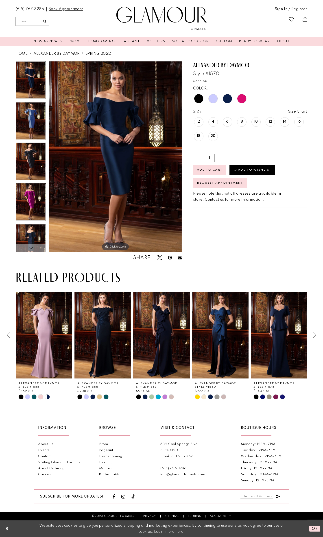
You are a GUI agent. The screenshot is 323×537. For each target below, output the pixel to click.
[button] (291, 9)
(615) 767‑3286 (173, 468)
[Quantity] (204, 158)
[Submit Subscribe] (278, 496)
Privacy (149, 516)
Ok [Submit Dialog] (315, 528)
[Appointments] (65, 9)
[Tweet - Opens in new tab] (159, 258)
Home (22, 54)
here (179, 532)
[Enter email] (256, 495)
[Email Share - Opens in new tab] (180, 257)
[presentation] (44, 335)
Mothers (106, 468)
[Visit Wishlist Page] (291, 19)
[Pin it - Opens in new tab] (170, 257)
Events (43, 450)
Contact (45, 456)
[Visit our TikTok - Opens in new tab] (133, 497)
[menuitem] (29, 9)
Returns (194, 516)
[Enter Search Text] (32, 21)
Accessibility (220, 516)
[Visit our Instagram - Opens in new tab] (123, 496)
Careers (45, 474)
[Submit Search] (44, 21)
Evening (106, 462)
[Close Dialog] (7, 529)
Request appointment (220, 183)
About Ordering (51, 468)
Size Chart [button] (297, 112)
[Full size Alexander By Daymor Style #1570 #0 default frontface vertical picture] (115, 156)
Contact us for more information (233, 200)
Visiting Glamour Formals (59, 462)
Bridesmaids (109, 474)
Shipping (172, 516)
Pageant (106, 450)
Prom (103, 444)
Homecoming (110, 456)
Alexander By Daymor (56, 54)
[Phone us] (29, 9)
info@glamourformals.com (182, 474)
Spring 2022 (98, 54)
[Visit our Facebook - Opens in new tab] (114, 496)
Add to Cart (210, 170)
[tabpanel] (31, 81)
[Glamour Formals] (161, 18)
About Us (45, 444)
